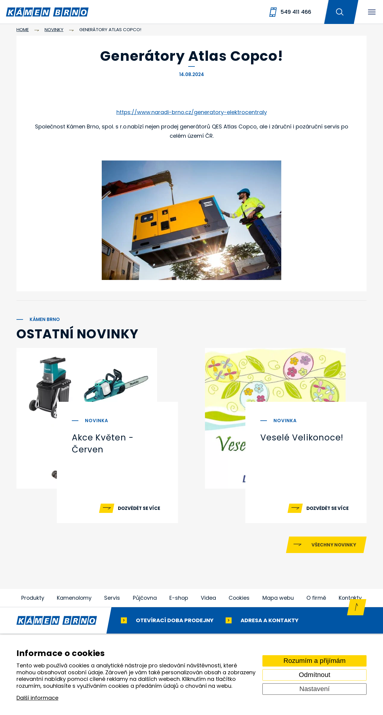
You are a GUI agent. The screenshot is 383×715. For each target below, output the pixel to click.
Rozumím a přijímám (314, 660)
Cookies (239, 601)
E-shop (179, 601)
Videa (208, 601)
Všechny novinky (333, 548)
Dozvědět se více (139, 508)
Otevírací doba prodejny (175, 623)
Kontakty (350, 601)
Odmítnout (314, 674)
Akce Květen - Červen (103, 443)
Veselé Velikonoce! (301, 437)
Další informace (37, 698)
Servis (112, 601)
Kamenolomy (74, 601)
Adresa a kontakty (270, 623)
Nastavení (314, 689)
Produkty (33, 601)
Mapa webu (278, 601)
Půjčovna (145, 601)
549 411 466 (295, 12)
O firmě (316, 601)
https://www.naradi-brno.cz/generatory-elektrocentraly (191, 112)
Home (22, 29)
